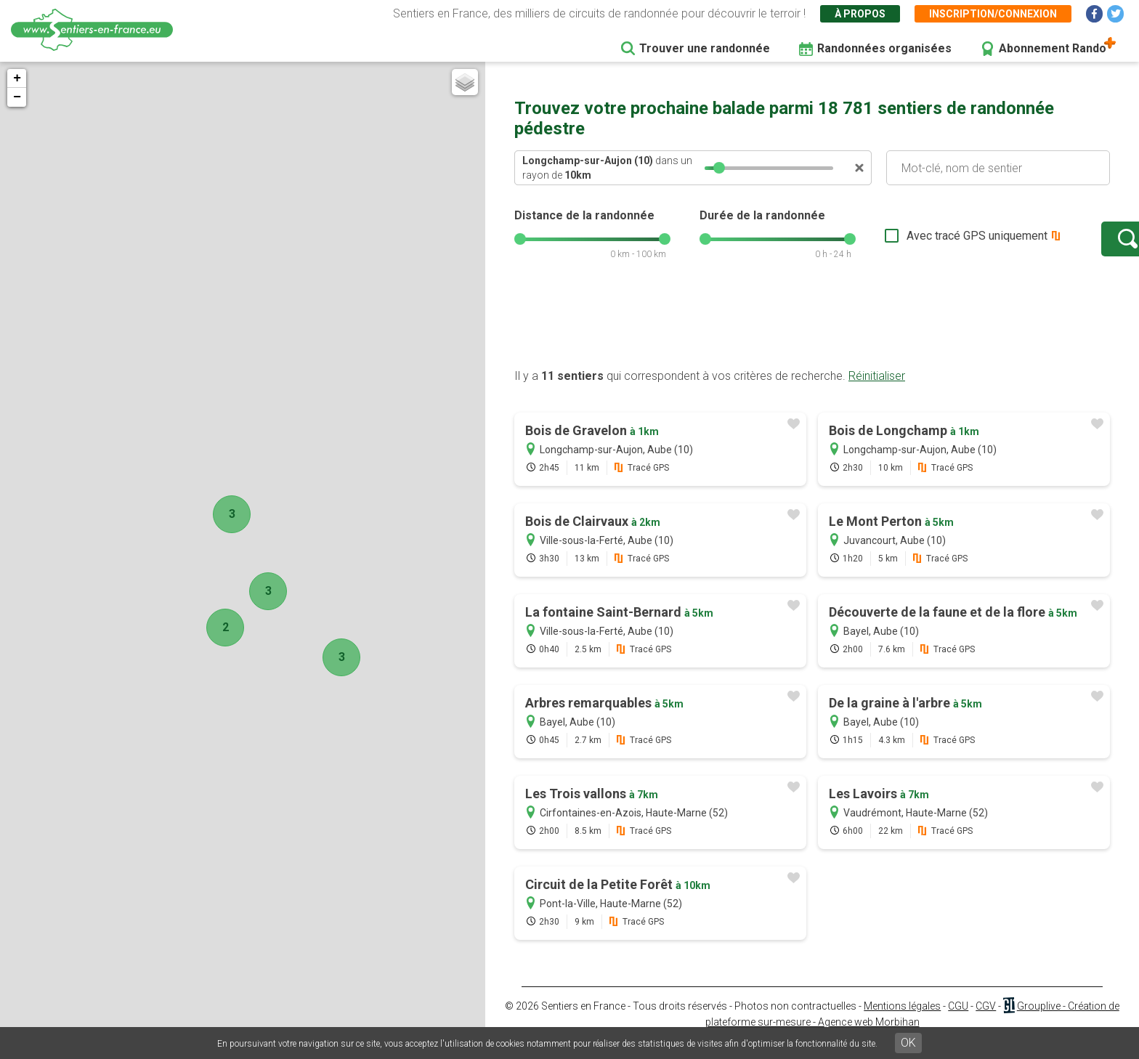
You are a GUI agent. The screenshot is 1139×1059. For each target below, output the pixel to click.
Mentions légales (902, 1020)
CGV (986, 1020)
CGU (958, 1020)
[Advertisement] (812, 336)
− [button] (17, 97)
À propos (860, 14)
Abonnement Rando (1052, 48)
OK (908, 1043)
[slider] (719, 168)
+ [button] (17, 78)
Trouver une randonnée (704, 48)
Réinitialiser (876, 390)
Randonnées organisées (884, 48)
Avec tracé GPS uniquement (932, 243)
